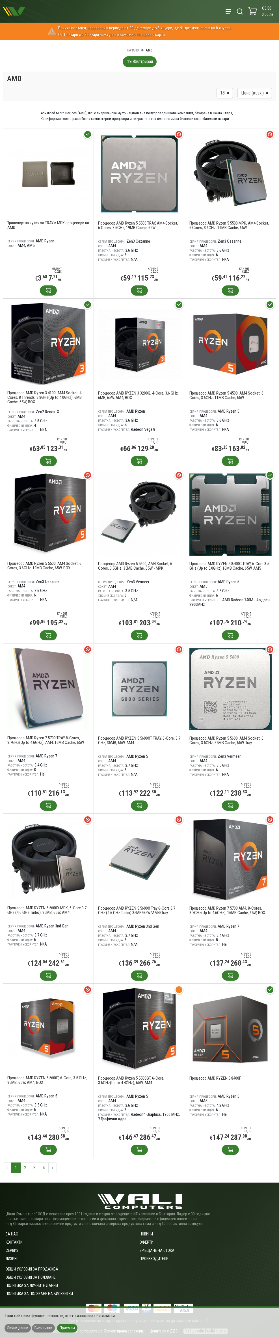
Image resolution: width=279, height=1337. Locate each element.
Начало (133, 50)
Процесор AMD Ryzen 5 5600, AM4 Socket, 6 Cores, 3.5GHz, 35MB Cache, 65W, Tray (226, 740)
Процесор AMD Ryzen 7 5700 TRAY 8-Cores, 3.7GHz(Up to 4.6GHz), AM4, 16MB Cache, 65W (45, 740)
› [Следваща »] (52, 1167)
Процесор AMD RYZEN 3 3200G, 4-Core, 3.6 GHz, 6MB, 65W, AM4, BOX (138, 395)
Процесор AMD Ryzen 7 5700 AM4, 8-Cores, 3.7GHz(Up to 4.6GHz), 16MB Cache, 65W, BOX (227, 910)
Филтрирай (139, 61)
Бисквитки (43, 1328)
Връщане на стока (157, 1250)
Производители (154, 1258)
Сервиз (12, 1250)
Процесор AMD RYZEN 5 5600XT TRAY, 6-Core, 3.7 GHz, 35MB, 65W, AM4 (139, 740)
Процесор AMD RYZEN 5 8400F (215, 1078)
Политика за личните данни (32, 1285)
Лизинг (12, 1258)
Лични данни (17, 1328)
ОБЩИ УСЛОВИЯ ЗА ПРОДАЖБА (32, 1269)
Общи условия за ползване (31, 1277)
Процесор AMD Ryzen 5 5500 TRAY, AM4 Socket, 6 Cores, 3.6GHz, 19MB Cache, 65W (138, 225)
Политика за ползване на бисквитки (39, 1293)
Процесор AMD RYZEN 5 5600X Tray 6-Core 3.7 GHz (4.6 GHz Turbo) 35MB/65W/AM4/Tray (136, 910)
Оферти (146, 1242)
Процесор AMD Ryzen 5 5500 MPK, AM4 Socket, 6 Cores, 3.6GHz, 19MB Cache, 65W (229, 225)
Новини (146, 1234)
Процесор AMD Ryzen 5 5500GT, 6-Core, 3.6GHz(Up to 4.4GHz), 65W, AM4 (131, 1080)
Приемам (67, 1328)
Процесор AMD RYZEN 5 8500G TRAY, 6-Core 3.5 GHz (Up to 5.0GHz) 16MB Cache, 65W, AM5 (229, 566)
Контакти (14, 1242)
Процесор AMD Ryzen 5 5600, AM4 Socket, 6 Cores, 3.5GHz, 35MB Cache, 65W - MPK (135, 566)
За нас (12, 1234)
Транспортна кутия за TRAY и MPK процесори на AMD (48, 225)
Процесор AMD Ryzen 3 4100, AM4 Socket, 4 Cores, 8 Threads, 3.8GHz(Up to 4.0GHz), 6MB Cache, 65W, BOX (44, 397)
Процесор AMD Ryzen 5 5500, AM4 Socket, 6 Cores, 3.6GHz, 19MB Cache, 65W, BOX (44, 565)
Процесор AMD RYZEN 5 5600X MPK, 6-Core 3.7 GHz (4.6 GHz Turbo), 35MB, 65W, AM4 (46, 910)
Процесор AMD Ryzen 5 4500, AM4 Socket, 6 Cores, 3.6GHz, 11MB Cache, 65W (226, 395)
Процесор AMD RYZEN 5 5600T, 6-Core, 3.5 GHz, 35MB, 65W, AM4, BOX (47, 1080)
